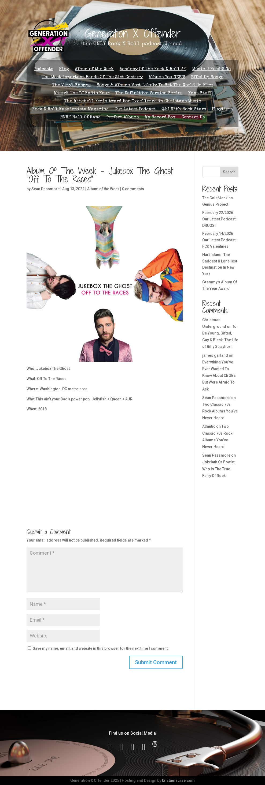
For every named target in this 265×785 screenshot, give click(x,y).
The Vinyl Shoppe (71, 86)
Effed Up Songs (207, 78)
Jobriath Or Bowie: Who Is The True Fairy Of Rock (218, 469)
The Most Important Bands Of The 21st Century (92, 78)
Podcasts (43, 69)
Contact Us (193, 118)
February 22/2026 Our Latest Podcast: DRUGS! (219, 219)
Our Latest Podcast (135, 110)
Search (229, 172)
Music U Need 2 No (211, 69)
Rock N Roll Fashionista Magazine (70, 110)
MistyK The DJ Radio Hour (81, 94)
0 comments (133, 189)
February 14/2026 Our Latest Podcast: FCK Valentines (219, 240)
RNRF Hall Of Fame (80, 118)
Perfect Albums (122, 118)
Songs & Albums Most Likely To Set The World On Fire (155, 86)
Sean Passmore (45, 189)
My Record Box (160, 118)
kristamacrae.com (178, 780)
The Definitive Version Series (148, 94)
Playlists (222, 110)
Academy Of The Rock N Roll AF (153, 69)
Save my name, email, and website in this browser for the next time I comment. (101, 648)
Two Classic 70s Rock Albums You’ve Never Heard (220, 411)
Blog (64, 69)
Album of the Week (94, 69)
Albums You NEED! (167, 78)
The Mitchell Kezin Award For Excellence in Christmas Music (132, 102)
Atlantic (208, 426)
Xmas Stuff (199, 94)
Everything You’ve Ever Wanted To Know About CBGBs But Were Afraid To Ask (219, 375)
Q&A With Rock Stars (183, 110)
